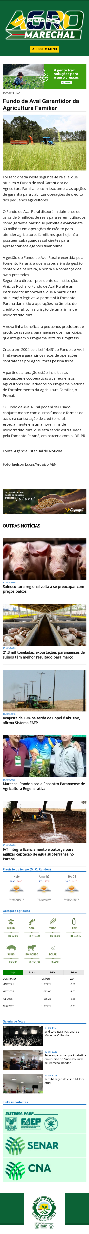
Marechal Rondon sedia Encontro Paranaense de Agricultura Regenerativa (44, 786)
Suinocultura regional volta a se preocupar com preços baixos (43, 589)
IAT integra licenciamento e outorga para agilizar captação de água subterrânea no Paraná (38, 854)
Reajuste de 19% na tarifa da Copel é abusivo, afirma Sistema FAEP (41, 720)
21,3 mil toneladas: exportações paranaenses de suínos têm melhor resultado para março (44, 655)
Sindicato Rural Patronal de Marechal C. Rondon (61, 1033)
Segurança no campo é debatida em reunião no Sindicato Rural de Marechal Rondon (65, 1059)
